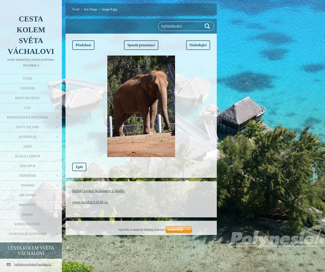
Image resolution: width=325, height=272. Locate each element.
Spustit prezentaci (141, 45)
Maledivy (27, 205)
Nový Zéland (27, 127)
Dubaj (27, 214)
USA (27, 107)
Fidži (27, 146)
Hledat (207, 26)
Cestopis (27, 88)
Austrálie (27, 137)
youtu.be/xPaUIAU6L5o (90, 202)
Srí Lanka (27, 195)
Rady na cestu (27, 98)
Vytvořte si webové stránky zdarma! (141, 229)
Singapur (27, 166)
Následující (198, 45)
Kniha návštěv (27, 224)
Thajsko (28, 185)
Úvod (27, 78)
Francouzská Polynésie (27, 117)
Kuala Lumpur (27, 156)
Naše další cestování (27, 234)
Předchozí (83, 45)
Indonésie (27, 175)
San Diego (90, 9)
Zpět (79, 167)
